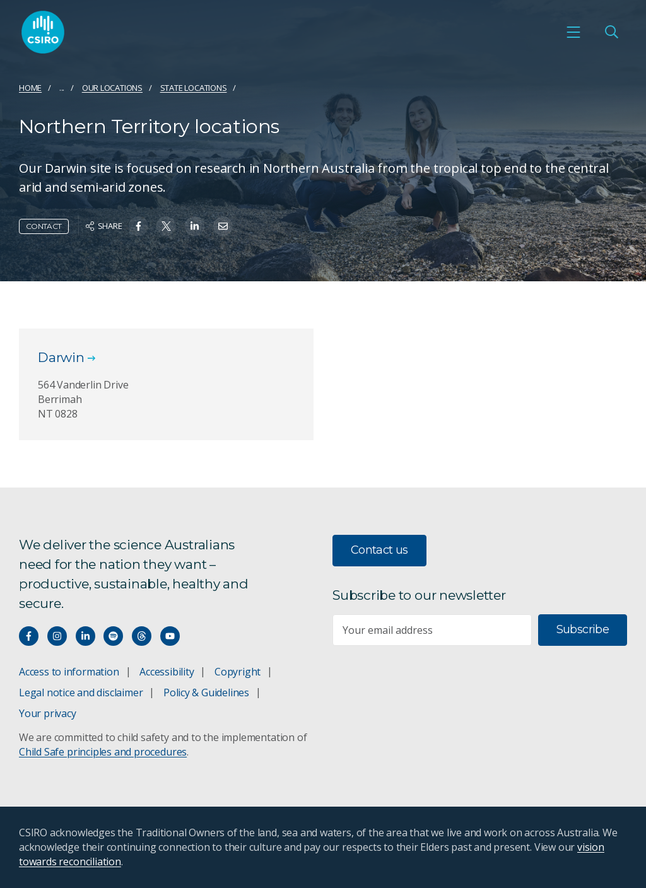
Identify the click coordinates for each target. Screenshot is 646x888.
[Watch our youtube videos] (170, 636)
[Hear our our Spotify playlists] (113, 636)
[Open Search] (611, 32)
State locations (193, 87)
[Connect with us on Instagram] (57, 636)
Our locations (112, 87)
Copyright (237, 672)
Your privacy (47, 713)
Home (30, 87)
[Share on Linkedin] (194, 226)
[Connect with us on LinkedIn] (85, 636)
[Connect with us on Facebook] (28, 636)
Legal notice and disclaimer (81, 692)
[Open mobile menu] (573, 32)
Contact (44, 226)
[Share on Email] (223, 226)
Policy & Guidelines (206, 692)
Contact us (379, 550)
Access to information (69, 672)
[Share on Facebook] (138, 226)
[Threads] (141, 636)
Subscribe (582, 629)
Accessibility (166, 672)
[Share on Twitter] (166, 226)
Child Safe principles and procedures (103, 752)
